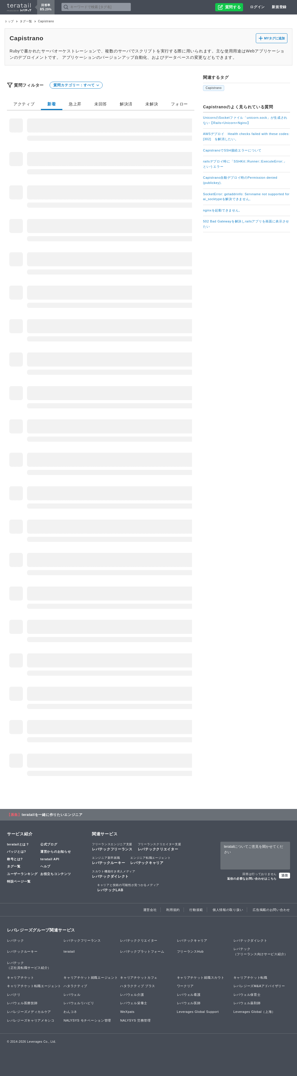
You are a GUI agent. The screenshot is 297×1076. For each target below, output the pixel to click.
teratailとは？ (18, 844)
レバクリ (14, 994)
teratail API (49, 859)
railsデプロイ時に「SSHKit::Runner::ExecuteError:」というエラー (245, 164)
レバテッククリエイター (159, 846)
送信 (284, 875)
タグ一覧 (26, 21)
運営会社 (150, 909)
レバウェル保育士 (247, 994)
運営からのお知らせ (55, 851)
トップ (9, 21)
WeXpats (127, 1011)
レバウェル (72, 994)
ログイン (257, 7)
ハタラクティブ (75, 986)
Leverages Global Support (198, 1011)
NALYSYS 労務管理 (135, 1020)
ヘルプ (45, 866)
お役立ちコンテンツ (55, 874)
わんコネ (70, 1011)
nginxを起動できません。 (222, 210)
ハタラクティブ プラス (137, 986)
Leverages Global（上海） (254, 1011)
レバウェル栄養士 (133, 1003)
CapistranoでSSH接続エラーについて (232, 150)
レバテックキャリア (150, 860)
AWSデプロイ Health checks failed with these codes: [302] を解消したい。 (246, 136)
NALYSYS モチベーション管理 (87, 1020)
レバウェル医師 (189, 1003)
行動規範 (196, 909)
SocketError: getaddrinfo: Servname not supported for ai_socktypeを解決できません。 (246, 196)
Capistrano (214, 87)
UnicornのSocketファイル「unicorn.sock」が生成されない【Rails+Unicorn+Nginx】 (245, 120)
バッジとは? (16, 851)
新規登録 (279, 7)
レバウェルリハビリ (79, 1003)
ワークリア (185, 986)
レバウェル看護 (189, 994)
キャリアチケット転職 (250, 977)
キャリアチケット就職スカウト (200, 977)
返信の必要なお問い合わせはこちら (252, 878)
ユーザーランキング (22, 874)
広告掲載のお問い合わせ (271, 909)
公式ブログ (48, 844)
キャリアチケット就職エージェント (91, 977)
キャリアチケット (20, 977)
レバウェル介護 (132, 994)
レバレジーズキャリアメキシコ (31, 1020)
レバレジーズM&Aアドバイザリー (259, 986)
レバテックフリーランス (112, 846)
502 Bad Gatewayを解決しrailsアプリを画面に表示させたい (246, 224)
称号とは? (15, 859)
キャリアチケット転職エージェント (34, 986)
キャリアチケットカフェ (138, 977)
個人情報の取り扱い (228, 909)
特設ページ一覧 (19, 881)
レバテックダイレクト (113, 873)
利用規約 (173, 909)
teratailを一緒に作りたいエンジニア (52, 815)
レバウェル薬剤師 (247, 1003)
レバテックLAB (128, 887)
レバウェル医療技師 (22, 1003)
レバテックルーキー (108, 860)
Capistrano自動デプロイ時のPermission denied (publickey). (240, 180)
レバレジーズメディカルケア (29, 1011)
